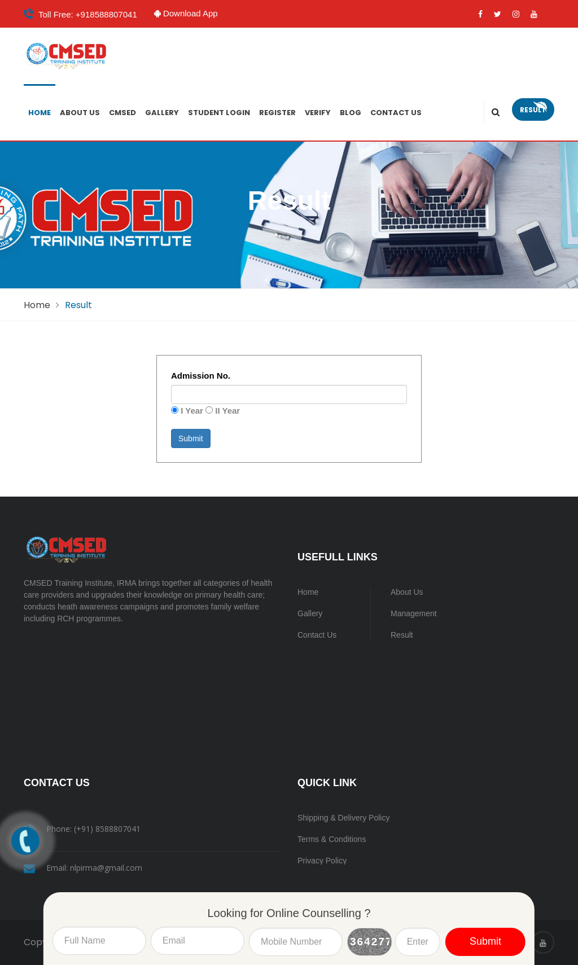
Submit (190, 438)
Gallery (162, 112)
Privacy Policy (322, 860)
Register (277, 112)
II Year (227, 410)
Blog (350, 112)
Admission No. (200, 375)
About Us (80, 112)
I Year (192, 410)
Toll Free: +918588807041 (87, 14)
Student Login (219, 112)
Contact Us (396, 112)
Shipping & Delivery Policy (343, 817)
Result (533, 110)
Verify (318, 112)
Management (414, 613)
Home (39, 112)
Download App (190, 13)
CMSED (122, 112)
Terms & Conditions (331, 839)
